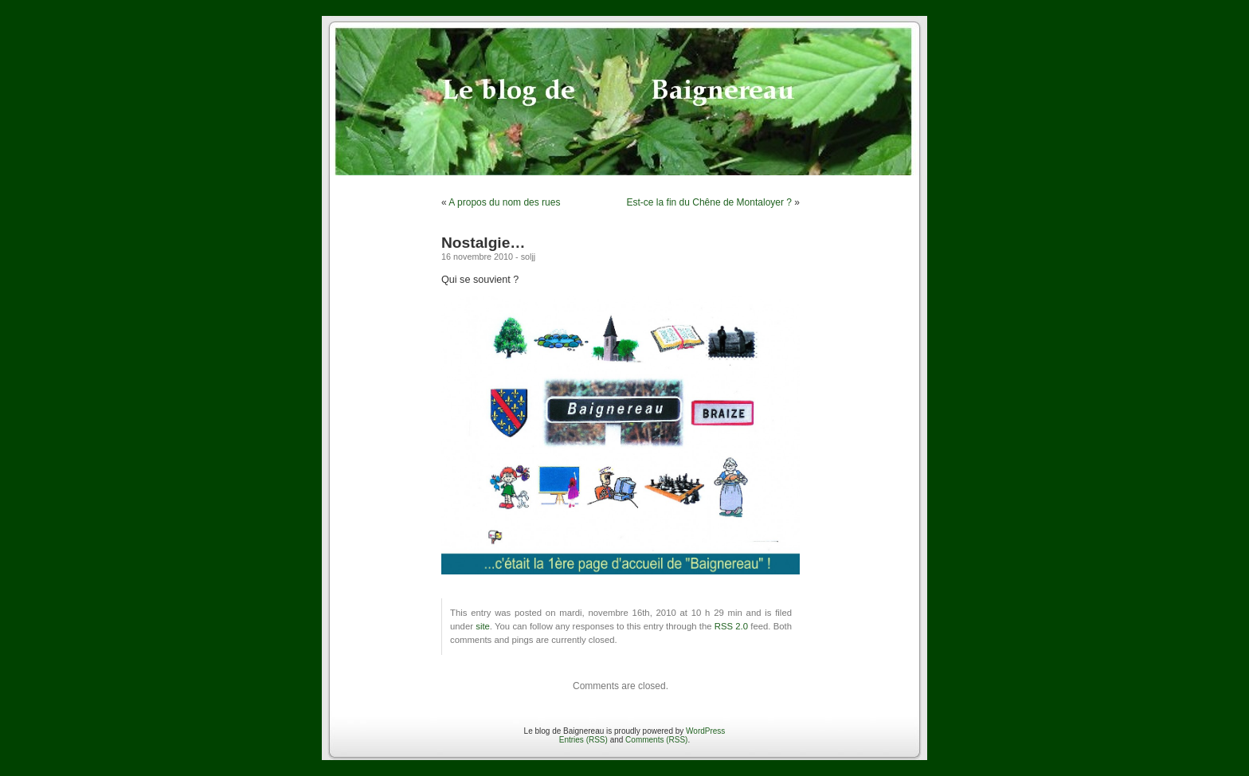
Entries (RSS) (583, 739)
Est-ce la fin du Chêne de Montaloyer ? (709, 202)
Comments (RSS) (656, 739)
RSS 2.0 (731, 626)
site (483, 626)
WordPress (705, 731)
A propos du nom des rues (504, 202)
